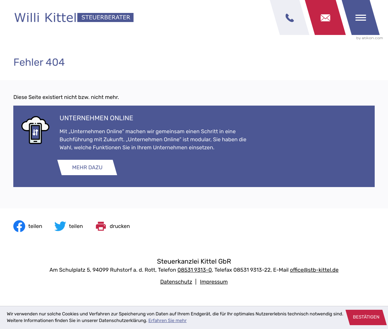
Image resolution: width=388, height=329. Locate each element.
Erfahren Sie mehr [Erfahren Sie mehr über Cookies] (167, 320)
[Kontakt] (325, 17)
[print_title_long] (112, 226)
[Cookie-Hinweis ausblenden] (366, 317)
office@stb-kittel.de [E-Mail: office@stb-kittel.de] (314, 270)
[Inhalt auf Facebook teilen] (27, 226)
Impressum (214, 282)
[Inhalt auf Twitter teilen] (68, 226)
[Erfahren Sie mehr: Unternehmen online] (87, 167)
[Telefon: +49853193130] (195, 270)
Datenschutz (176, 282)
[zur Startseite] (74, 17)
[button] (289, 17)
